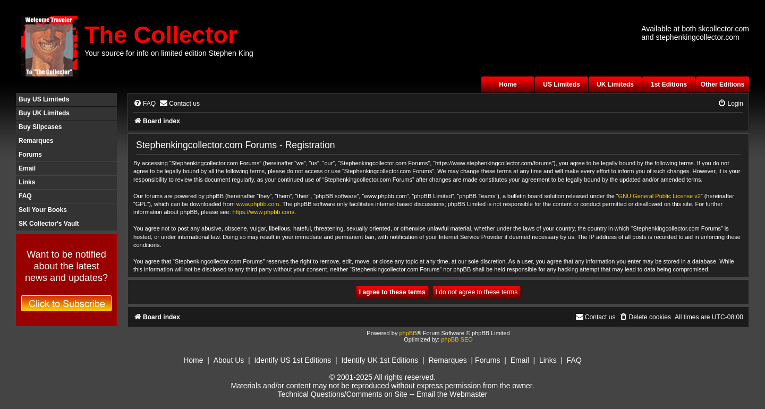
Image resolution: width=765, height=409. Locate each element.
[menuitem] (144, 104)
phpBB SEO (456, 339)
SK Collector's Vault (49, 223)
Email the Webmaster (452, 394)
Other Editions (723, 84)
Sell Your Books (43, 210)
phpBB (407, 333)
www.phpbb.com (257, 204)
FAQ (25, 196)
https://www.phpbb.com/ (264, 212)
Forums (30, 154)
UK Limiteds (615, 84)
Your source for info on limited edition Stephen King (168, 53)
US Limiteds (561, 84)
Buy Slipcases (40, 127)
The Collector (160, 34)
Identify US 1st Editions (292, 360)
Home (507, 84)
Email (27, 168)
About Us (229, 360)
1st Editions (669, 84)
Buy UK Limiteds (44, 113)
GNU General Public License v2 (659, 196)
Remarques (36, 140)
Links (27, 182)
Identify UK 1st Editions (379, 360)
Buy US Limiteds (44, 99)
